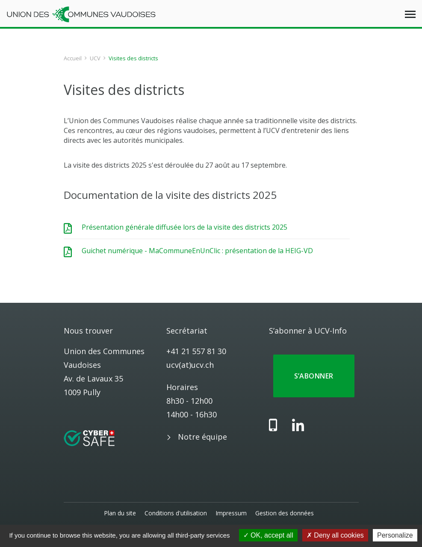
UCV (95, 58)
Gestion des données (284, 513)
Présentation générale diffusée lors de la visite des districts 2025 (184, 227)
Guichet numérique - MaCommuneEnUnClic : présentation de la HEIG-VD (197, 250)
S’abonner (313, 376)
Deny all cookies (335, 535)
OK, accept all (268, 535)
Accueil (73, 58)
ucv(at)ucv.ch (190, 365)
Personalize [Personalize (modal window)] (395, 535)
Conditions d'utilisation (176, 513)
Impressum (231, 513)
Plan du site (120, 513)
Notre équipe (202, 437)
